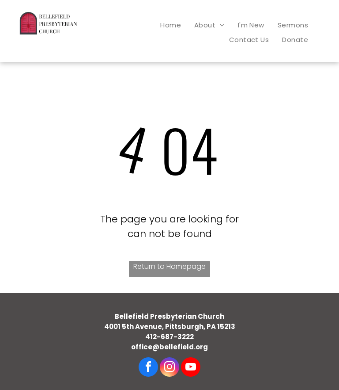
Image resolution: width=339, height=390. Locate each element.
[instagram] (169, 368)
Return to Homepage (169, 266)
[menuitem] (171, 25)
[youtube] (190, 368)
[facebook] (148, 368)
